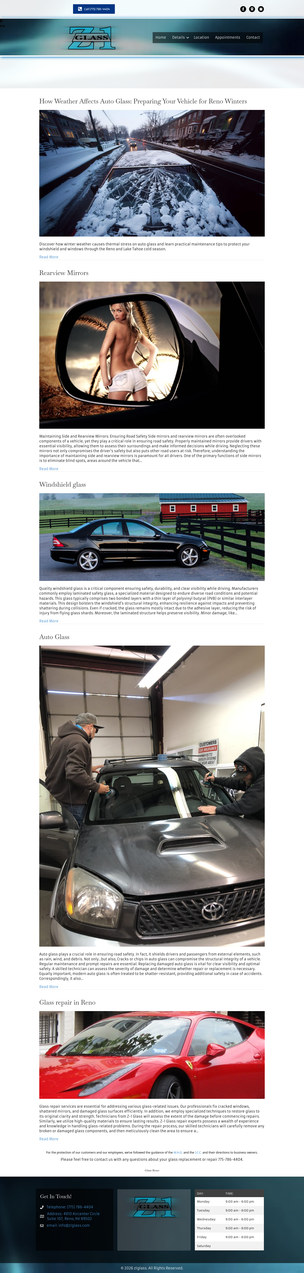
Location (201, 37)
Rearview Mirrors (63, 273)
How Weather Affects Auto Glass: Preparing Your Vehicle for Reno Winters (143, 101)
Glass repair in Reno (67, 1002)
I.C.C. (198, 1152)
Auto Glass (54, 637)
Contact (253, 37)
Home (161, 37)
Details (178, 37)
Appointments (227, 37)
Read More (48, 257)
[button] (188, 37)
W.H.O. (178, 1152)
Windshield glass (62, 484)
